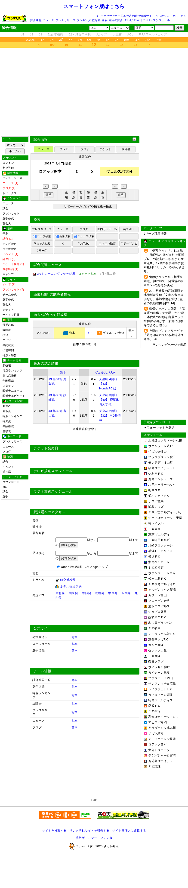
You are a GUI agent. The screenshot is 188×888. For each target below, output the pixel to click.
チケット (105, 149)
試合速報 (36, 20)
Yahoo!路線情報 (71, 567)
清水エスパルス (159, 606)
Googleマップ (98, 567)
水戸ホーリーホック (162, 484)
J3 (40, 34)
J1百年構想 (55, 34)
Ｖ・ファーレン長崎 (162, 739)
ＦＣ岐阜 (154, 628)
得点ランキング (12, 370)
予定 (159, 39)
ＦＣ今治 (154, 711)
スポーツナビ (128, 243)
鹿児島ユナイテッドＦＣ (165, 761)
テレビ (128, 20)
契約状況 (8, 345)
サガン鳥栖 (155, 733)
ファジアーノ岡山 (160, 678)
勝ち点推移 (10, 375)
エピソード (10, 340)
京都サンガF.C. (158, 639)
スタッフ (8, 385)
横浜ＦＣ (154, 556)
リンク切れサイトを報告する (89, 830)
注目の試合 (116, 20)
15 (135, 45)
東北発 (60, 593)
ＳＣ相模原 (155, 567)
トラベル (145, 20)
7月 (98, 39)
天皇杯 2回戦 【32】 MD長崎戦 (110, 415)
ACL (130, 34)
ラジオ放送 (10, 249)
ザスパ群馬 (155, 501)
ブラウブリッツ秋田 (162, 457)
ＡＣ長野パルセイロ (162, 584)
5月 (80, 39)
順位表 (7, 406)
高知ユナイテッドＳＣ (163, 717)
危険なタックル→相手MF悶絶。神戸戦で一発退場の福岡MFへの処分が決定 (164, 281)
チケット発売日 (46, 448)
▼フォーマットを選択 (159, 427)
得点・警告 (10, 355)
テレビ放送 (10, 243)
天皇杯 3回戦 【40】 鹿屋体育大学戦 (109, 399)
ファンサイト (11, 213)
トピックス (10, 193)
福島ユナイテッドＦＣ (163, 468)
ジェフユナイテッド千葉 (165, 518)
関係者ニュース (12, 390)
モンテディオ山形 (160, 462)
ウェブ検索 (42, 236)
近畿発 (99, 593)
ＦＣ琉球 (154, 766)
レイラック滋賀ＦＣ (162, 634)
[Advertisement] (94, 92)
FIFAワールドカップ (153, 34)
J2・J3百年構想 (80, 34)
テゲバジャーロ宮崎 (162, 755)
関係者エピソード (14, 395)
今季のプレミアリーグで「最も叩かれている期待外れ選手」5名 (163, 335)
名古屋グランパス (160, 623)
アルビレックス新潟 (162, 589)
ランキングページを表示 (169, 344)
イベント (8, 466)
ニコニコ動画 (107, 243)
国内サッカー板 (107, 229)
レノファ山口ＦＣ (160, 689)
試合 (5, 208)
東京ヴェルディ (159, 534)
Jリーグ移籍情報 (155, 233)
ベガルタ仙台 (157, 451)
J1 (22, 34)
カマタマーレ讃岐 (160, 694)
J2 (31, 34)
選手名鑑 (8, 325)
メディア (8, 309)
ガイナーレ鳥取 (159, 672)
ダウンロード (11, 482)
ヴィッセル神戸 (159, 667)
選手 (5, 496)
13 (108, 45)
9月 (117, 39)
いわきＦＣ (155, 473)
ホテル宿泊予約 (71, 586)
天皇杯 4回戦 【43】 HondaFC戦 (108, 383)
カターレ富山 (157, 595)
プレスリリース (65, 20)
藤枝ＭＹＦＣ (157, 617)
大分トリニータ (159, 750)
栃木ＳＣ (154, 490)
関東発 (73, 593)
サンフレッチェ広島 (162, 683)
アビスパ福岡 (157, 722)
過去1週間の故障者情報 (52, 294)
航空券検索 (67, 579)
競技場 (7, 365)
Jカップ (101, 34)
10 (66, 45)
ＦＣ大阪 (154, 656)
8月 (107, 39)
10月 (126, 39)
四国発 (126, 593)
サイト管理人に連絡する (129, 830)
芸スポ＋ (129, 229)
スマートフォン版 (100, 838)
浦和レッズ (155, 506)
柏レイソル (155, 523)
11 (80, 45)
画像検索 (62, 236)
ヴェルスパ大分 (105, 372)
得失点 (7, 421)
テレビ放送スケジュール (53, 471)
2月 (52, 39)
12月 (148, 39)
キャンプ (8, 274)
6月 (89, 39)
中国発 (112, 593)
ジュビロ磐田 (157, 611)
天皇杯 (117, 34)
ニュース (48, 20)
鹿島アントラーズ (160, 479)
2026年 (30, 39)
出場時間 (8, 350)
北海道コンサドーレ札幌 (165, 440)
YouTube (83, 243)
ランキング (84, 20)
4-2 (90, 333)
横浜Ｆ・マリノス (160, 551)
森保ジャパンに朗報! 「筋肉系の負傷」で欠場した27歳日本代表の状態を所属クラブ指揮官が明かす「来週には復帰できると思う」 (164, 317)
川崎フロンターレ (160, 545)
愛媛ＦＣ (154, 705)
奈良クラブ (155, 661)
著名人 (7, 223)
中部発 (86, 593)
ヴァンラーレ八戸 (160, 446)
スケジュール (161, 20)
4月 (71, 39)
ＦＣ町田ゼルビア (160, 540)
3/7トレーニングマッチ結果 (56, 273)
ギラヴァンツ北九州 (162, 728)
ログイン (8, 162)
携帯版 (80, 838)
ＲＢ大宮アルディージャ (165, 512)
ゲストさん (179, 16)
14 (121, 45)
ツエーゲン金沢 (159, 600)
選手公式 (8, 218)
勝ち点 (7, 411)
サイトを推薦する (54, 830)
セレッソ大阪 (157, 650)
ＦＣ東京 (154, 529)
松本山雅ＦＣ (157, 578)
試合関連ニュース (48, 265)
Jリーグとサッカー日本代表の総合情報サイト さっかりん (133, 16)
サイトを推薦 (11, 314)
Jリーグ (42, 250)
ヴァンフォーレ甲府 (162, 573)
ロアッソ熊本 (157, 744)
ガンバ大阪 (155, 645)
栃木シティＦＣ (159, 495)
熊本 (63, 372)
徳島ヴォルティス (160, 700)
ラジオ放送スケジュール (53, 491)
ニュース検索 (84, 236)
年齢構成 (8, 380)
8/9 (52, 45)
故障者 (96, 20)
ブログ (7, 451)
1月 (43, 39)
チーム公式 (10, 294)
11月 (137, 39)
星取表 (7, 431)
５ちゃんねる (42, 243)
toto (136, 20)
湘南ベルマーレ (159, 562)
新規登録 (8, 167)
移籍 (104, 20)
